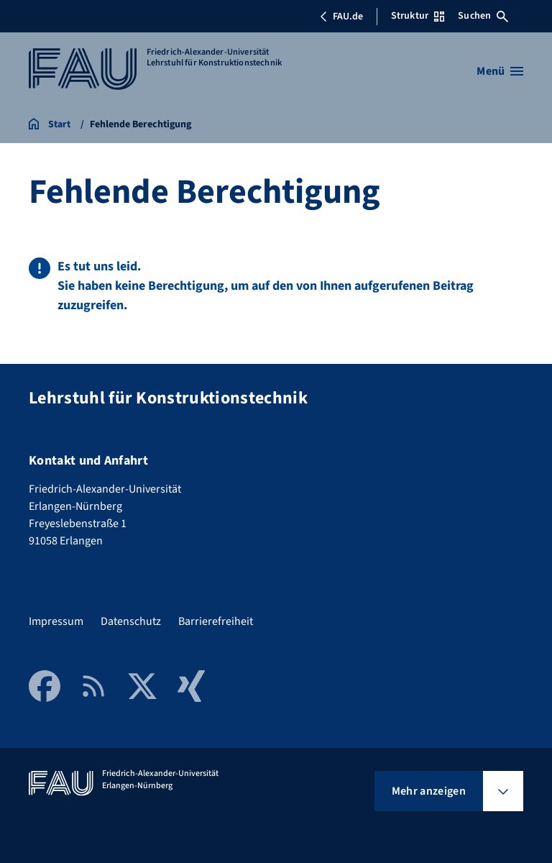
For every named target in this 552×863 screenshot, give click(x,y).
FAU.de (341, 16)
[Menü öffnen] (500, 71)
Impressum (56, 621)
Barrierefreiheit (215, 621)
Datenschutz (131, 621)
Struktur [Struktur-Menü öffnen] (417, 16)
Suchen (483, 16)
